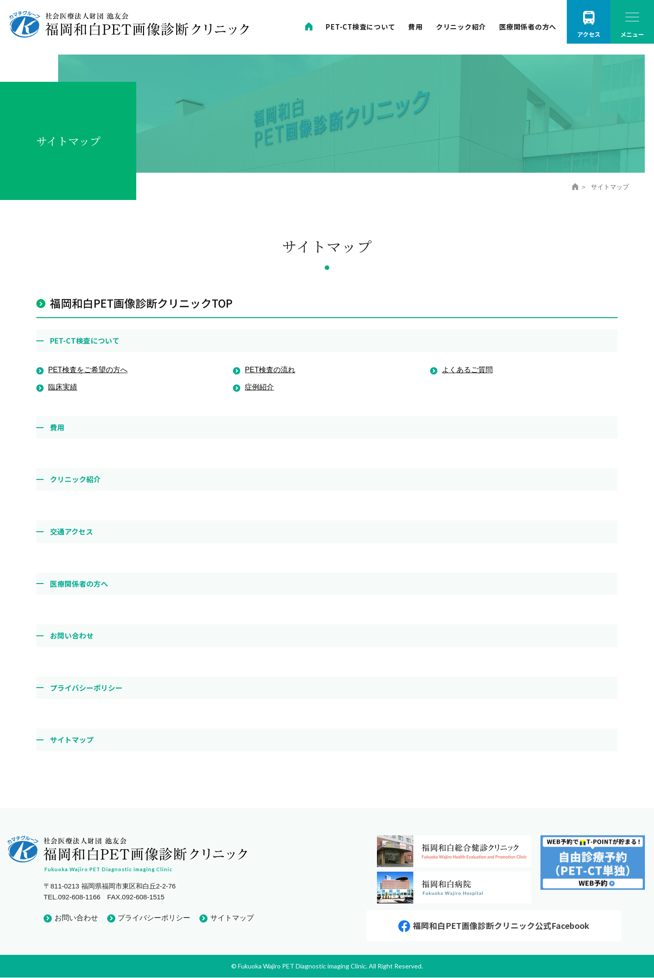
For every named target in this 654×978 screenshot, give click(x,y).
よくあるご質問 (467, 370)
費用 (415, 26)
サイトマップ (72, 739)
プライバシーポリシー (86, 686)
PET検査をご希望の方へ (88, 370)
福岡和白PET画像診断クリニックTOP (141, 303)
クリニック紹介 (461, 26)
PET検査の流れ (270, 370)
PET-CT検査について (360, 26)
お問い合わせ (72, 634)
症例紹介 (259, 386)
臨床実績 (62, 386)
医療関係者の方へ (527, 26)
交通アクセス (71, 530)
